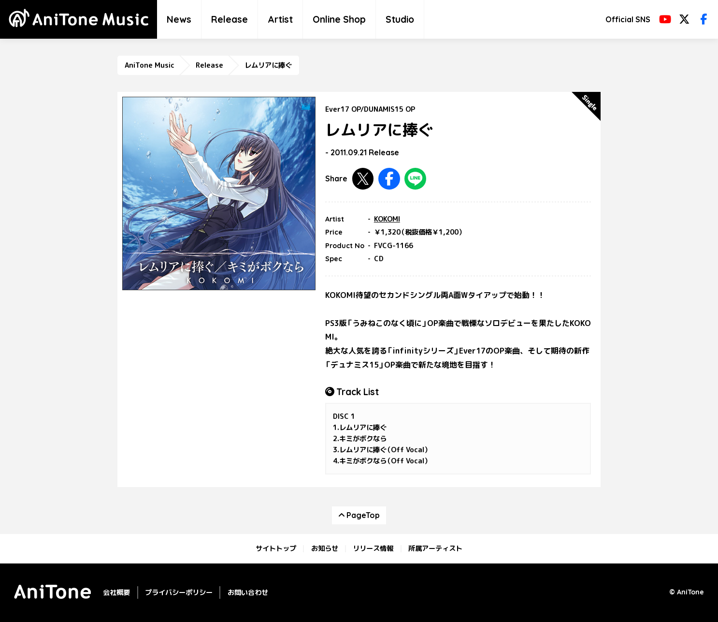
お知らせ (324, 548)
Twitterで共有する (363, 179)
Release (229, 19)
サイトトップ (276, 548)
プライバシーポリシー (179, 592)
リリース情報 (373, 548)
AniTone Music (149, 65)
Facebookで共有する (389, 179)
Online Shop (339, 19)
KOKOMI (387, 219)
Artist (280, 19)
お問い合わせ (248, 592)
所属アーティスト (435, 548)
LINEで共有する (415, 179)
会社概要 (116, 592)
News (179, 19)
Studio (400, 19)
